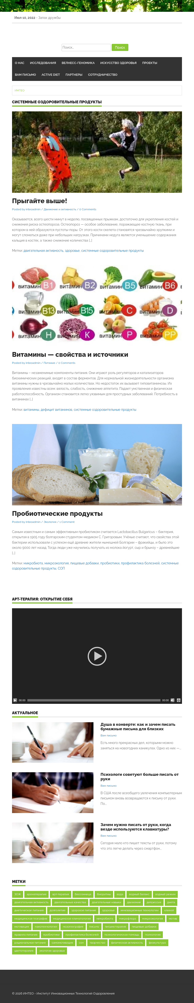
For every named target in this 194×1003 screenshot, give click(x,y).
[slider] (93, 700)
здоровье (72, 250)
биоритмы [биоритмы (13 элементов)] (104, 894)
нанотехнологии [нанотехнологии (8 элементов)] (46, 926)
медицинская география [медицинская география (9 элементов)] (30, 918)
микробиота (33, 563)
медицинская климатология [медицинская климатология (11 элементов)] (72, 918)
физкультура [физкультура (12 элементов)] (157, 942)
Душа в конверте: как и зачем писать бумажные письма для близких (138, 726)
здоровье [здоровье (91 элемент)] (108, 910)
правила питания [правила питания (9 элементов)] (25, 934)
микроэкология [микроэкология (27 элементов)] (152, 918)
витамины (31, 409)
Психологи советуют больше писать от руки (140, 776)
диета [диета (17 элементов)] (171, 902)
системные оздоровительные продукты (112, 250)
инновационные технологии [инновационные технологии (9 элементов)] (140, 910)
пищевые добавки (84, 563)
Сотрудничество (102, 74)
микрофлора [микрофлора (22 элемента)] (127, 918)
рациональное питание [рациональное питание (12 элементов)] (30, 942)
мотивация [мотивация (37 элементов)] (21, 926)
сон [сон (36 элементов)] (81, 942)
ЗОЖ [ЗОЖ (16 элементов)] (17, 894)
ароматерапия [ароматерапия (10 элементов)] (36, 894)
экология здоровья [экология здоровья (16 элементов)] (52, 950)
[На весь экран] (179, 700)
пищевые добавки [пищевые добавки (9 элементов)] (144, 926)
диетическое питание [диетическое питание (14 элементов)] (29, 910)
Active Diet (51, 74)
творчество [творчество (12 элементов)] (97, 942)
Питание (49, 363)
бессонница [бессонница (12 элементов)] (83, 894)
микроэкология (56, 563)
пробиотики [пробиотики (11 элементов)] (51, 934)
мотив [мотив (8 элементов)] (173, 918)
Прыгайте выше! (39, 201)
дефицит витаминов (56, 409)
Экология (50, 522)
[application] (97, 656)
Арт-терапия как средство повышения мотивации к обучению (85, 18)
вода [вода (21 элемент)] (120, 894)
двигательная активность (43, 250)
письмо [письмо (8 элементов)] (94, 926)
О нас (19, 63)
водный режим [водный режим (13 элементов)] (165, 894)
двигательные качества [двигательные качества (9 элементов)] (70, 902)
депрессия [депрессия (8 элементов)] (154, 902)
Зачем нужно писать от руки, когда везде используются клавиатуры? (136, 826)
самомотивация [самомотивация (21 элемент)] (62, 942)
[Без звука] (172, 700)
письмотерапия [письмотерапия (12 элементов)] (115, 926)
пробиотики (109, 563)
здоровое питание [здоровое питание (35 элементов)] (83, 910)
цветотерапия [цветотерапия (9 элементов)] (23, 950)
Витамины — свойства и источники (70, 354)
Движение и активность (60, 209)
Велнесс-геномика (78, 63)
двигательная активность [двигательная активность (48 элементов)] (31, 902)
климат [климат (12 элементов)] (169, 910)
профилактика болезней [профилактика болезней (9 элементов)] (81, 934)
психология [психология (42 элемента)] (152, 934)
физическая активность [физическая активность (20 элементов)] (127, 942)
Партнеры (74, 74)
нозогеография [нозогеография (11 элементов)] (73, 926)
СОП (61, 568)
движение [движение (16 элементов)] (134, 902)
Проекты (149, 63)
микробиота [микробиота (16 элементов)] (105, 918)
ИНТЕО (19, 90)
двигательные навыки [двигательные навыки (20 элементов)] (106, 902)
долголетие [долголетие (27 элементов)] (57, 910)
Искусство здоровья (118, 63)
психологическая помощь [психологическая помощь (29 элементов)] (122, 934)
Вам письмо (25, 74)
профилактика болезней (140, 563)
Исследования (43, 63)
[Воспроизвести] (15, 700)
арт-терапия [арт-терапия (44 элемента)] (60, 894)
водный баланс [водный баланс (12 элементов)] (139, 894)
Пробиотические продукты (57, 513)
